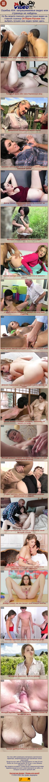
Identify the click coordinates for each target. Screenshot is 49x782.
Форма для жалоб (32, 773)
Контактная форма (17, 773)
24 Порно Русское (31, 18)
